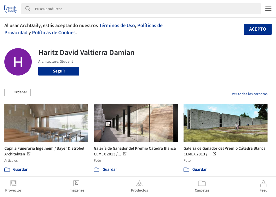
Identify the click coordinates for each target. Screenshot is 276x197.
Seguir (59, 71)
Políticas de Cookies (53, 32)
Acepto (257, 29)
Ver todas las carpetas (250, 94)
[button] (17, 92)
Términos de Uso (117, 25)
